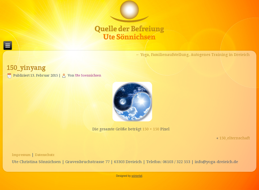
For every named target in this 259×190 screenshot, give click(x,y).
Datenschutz (44, 155)
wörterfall (136, 175)
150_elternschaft (234, 138)
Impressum (21, 155)
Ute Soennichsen (88, 75)
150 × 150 (150, 129)
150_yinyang (26, 68)
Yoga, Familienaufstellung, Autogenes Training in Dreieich (193, 55)
